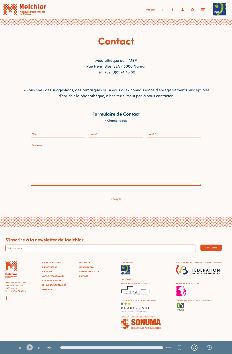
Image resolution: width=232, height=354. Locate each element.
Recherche (84, 262)
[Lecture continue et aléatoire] (194, 347)
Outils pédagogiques (53, 276)
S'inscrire (211, 247)
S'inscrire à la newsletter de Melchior (44, 239)
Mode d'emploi (86, 267)
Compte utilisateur (89, 271)
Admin (45, 294)
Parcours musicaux (52, 280)
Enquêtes (47, 271)
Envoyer (116, 199)
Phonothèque (49, 267)
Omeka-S (46, 298)
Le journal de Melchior (54, 285)
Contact (83, 276)
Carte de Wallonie (51, 262)
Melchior (47, 289)
